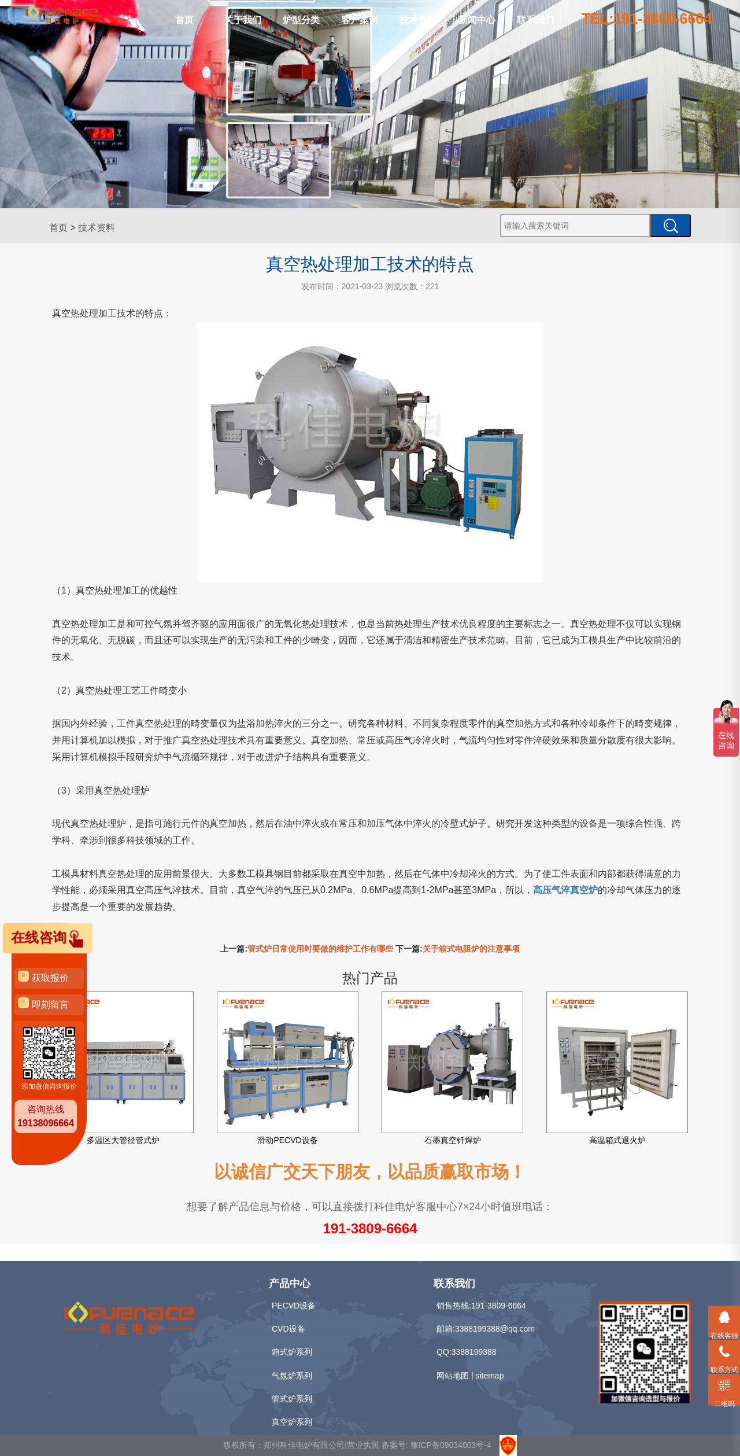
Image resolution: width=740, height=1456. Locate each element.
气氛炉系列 (292, 1375)
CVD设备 (288, 1328)
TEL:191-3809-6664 (647, 18)
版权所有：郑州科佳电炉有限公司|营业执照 (302, 1445)
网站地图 (452, 1375)
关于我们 (242, 20)
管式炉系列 (292, 1398)
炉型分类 (301, 20)
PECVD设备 (294, 1305)
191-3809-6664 (370, 1228)
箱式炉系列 (292, 1352)
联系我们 (535, 20)
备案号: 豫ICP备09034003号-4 (436, 1445)
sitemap (489, 1375)
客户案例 (359, 20)
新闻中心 (476, 20)
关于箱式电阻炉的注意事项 (471, 948)
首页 (184, 20)
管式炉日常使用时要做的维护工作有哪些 (320, 948)
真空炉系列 (292, 1421)
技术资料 (417, 20)
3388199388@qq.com (495, 1328)
